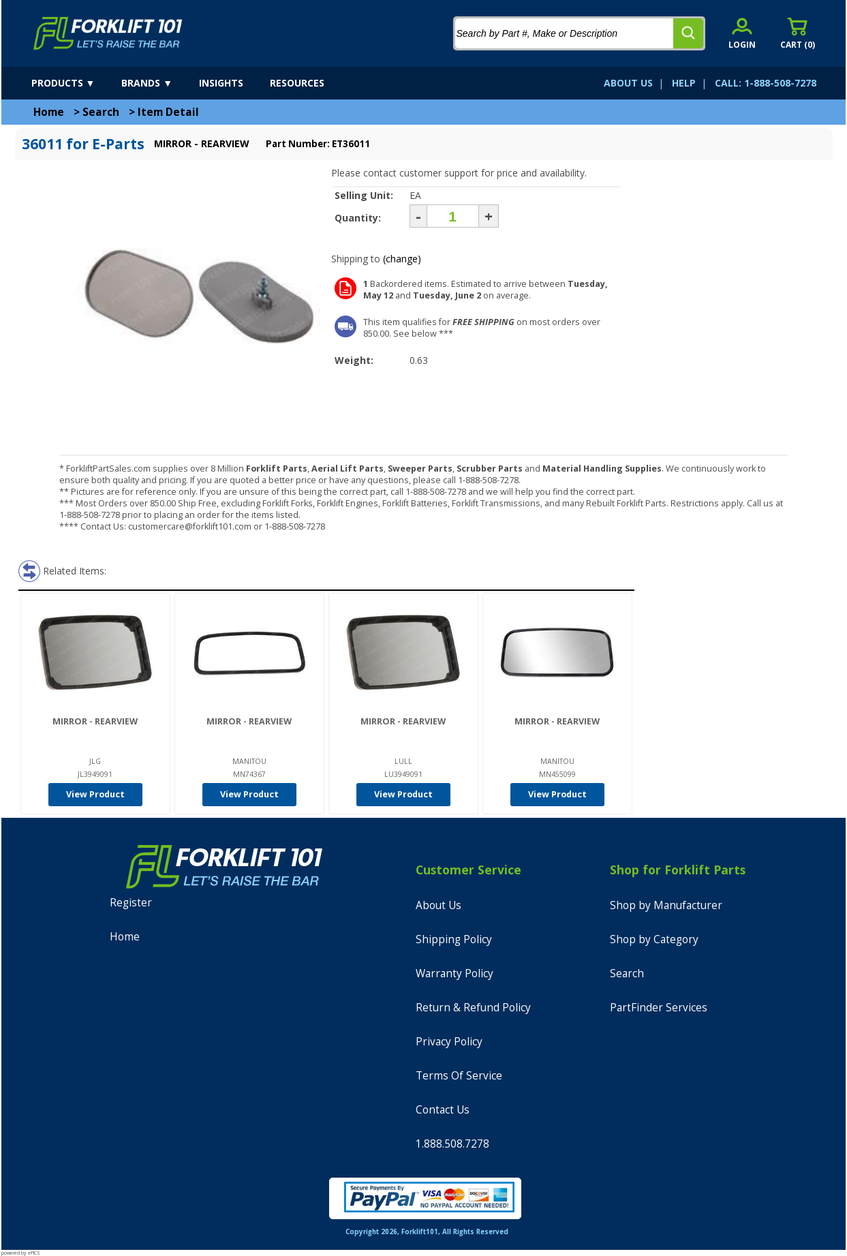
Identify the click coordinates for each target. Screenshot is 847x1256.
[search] (688, 33)
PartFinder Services (658, 1007)
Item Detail (168, 112)
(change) (402, 258)
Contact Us (442, 1110)
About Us (438, 905)
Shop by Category (654, 939)
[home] (108, 33)
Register (131, 902)
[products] (75, 83)
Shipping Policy (454, 939)
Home (48, 112)
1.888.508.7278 (452, 1144)
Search (100, 112)
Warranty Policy (454, 973)
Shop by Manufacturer (666, 905)
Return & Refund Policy (473, 1007)
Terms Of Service (459, 1076)
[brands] (158, 83)
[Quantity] (452, 216)
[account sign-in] (742, 33)
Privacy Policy (449, 1042)
